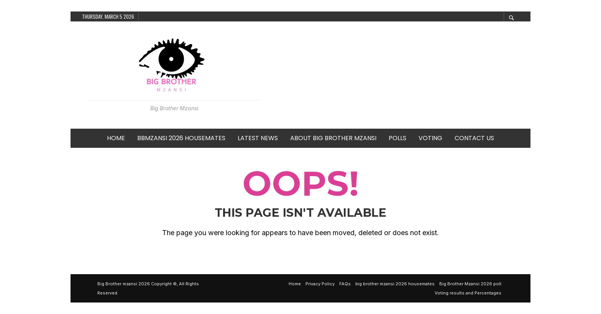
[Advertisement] (395, 75)
